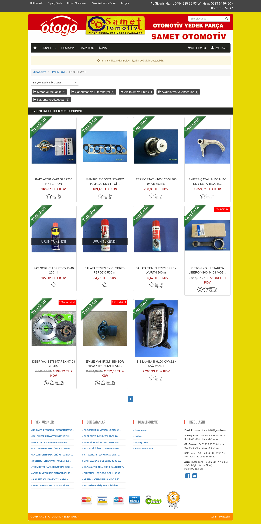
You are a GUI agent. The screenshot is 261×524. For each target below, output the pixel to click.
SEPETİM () (197, 47)
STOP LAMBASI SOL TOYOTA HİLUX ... (51, 485)
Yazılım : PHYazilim (220, 516)
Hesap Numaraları (143, 448)
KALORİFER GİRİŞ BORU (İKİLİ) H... (100, 485)
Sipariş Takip (87, 48)
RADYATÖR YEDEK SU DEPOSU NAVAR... (52, 430)
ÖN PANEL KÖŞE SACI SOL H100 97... (102, 473)
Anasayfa (39, 72)
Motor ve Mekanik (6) (49, 92)
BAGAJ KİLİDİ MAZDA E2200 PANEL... (102, 448)
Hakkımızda (67, 48)
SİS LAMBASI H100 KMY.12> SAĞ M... (50, 479)
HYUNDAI (57, 72)
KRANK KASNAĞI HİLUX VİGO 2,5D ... (102, 479)
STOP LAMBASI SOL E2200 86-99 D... (101, 461)
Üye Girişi (219, 47)
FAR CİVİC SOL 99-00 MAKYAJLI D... (50, 442)
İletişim (103, 48)
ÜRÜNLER (49, 48)
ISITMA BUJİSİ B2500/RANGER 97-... (101, 455)
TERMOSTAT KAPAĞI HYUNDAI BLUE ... (52, 467)
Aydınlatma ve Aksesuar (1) (178, 92)
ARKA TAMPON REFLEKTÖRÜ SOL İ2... (51, 473)
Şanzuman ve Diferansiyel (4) (93, 92)
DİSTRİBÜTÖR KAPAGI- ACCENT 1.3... (51, 461)
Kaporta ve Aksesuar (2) (51, 99)
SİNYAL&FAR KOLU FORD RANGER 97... (103, 467)
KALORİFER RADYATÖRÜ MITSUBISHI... (52, 455)
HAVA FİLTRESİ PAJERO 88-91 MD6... (101, 442)
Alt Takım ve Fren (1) (136, 92)
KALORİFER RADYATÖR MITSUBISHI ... (51, 436)
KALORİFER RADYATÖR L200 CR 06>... (51, 448)
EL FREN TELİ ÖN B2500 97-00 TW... (101, 436)
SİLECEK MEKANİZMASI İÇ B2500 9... (101, 430)
